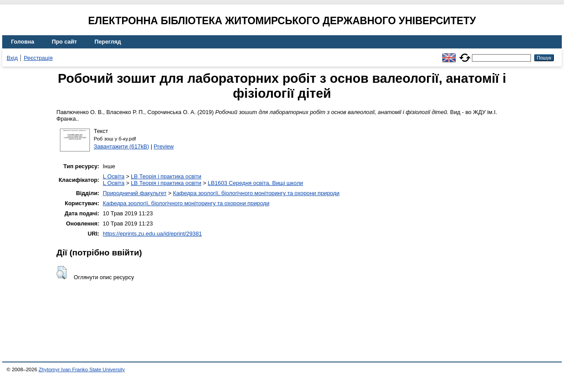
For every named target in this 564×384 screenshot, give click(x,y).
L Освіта (113, 176)
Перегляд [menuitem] (108, 41)
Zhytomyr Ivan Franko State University (82, 369)
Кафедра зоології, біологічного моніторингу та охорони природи (256, 193)
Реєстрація (38, 58)
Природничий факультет (135, 193)
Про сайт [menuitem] (64, 41)
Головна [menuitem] (22, 41)
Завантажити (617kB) (121, 146)
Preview (164, 146)
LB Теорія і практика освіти (166, 176)
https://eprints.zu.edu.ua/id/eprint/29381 (152, 233)
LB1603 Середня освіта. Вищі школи (255, 183)
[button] (61, 272)
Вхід (12, 58)
